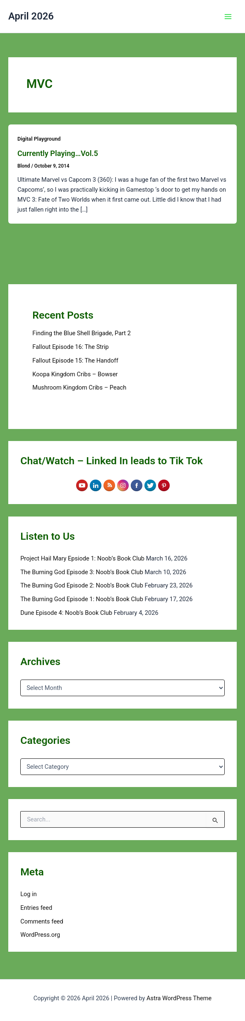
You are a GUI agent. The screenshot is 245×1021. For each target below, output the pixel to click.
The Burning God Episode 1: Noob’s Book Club (81, 599)
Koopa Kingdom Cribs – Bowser (75, 374)
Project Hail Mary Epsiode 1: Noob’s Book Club (82, 558)
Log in (28, 894)
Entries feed (36, 907)
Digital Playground (39, 139)
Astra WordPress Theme (179, 998)
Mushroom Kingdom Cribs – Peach (79, 387)
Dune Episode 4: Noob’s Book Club (66, 612)
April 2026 (31, 16)
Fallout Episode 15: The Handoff (75, 360)
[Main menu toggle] (228, 16)
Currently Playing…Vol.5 (57, 153)
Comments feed (41, 921)
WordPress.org (40, 934)
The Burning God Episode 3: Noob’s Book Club (81, 572)
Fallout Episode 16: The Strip (70, 347)
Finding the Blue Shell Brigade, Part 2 (81, 333)
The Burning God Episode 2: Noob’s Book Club (81, 585)
